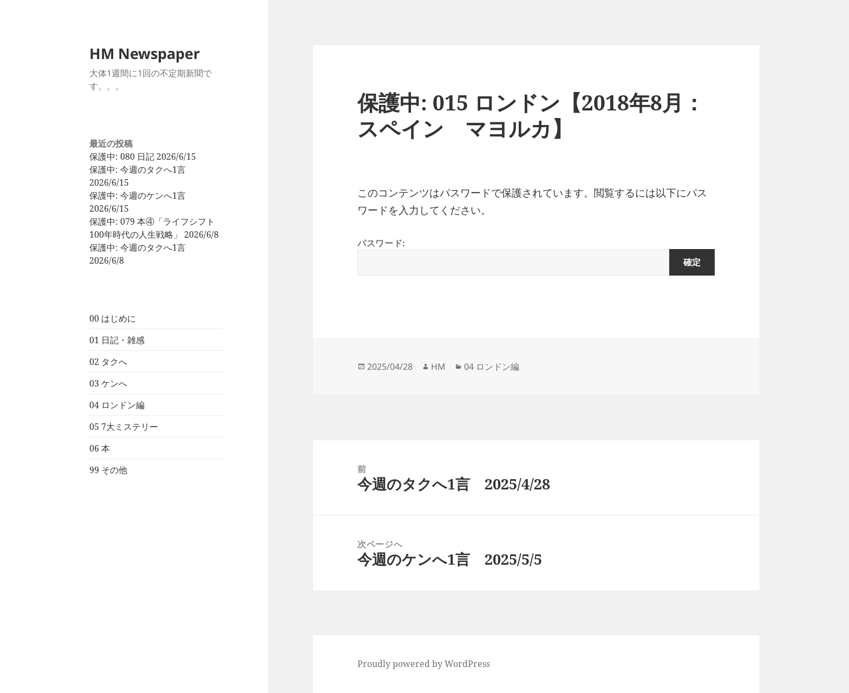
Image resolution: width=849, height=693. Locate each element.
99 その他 (108, 470)
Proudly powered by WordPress (423, 664)
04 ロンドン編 (117, 405)
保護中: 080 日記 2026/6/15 (142, 156)
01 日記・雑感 (117, 340)
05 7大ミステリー (123, 427)
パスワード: (536, 256)
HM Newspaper (144, 53)
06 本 (99, 448)
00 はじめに (112, 318)
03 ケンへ (108, 383)
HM (438, 366)
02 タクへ (108, 362)
